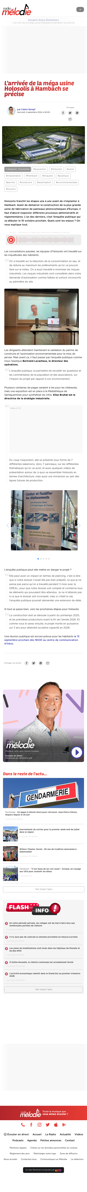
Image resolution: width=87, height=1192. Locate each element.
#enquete (47, 176)
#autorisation (44, 182)
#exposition (39, 169)
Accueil (32, 20)
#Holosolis (56, 169)
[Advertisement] (46, 50)
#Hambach (32, 176)
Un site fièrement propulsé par (43, 1170)
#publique (63, 176)
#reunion (11, 189)
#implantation (13, 176)
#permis (10, 182)
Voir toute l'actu (43, 889)
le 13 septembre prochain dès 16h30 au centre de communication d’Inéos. (41, 640)
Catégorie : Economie (17, 169)
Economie (51, 20)
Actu (41, 20)
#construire (26, 182)
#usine (70, 169)
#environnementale (66, 182)
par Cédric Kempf (26, 109)
